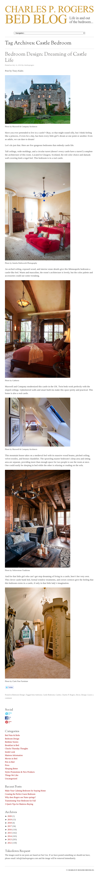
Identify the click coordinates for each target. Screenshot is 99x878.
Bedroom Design (18, 695)
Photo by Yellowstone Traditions (17, 570)
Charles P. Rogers (68, 695)
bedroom (38, 695)
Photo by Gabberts (12, 380)
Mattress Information (14, 755)
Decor (78, 695)
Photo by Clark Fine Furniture (16, 681)
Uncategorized (11, 778)
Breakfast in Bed (12, 745)
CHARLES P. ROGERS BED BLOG (81, 870)
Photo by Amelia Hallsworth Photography (21, 263)
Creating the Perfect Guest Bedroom (20, 794)
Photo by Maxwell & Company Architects (21, 126)
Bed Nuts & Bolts (12, 735)
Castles (58, 695)
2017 (10, 826)
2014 (10, 836)
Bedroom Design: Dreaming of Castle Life (46, 57)
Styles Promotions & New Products (20, 772)
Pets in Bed (9, 762)
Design (83, 695)
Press (7, 765)
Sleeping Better (11, 768)
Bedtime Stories (11, 742)
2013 (10, 839)
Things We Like (11, 775)
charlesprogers (29, 65)
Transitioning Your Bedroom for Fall (20, 801)
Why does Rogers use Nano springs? (20, 797)
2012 (10, 843)
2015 (10, 833)
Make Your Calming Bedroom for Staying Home (25, 791)
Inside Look (10, 752)
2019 (10, 819)
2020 (10, 816)
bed (33, 695)
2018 (10, 823)
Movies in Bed (11, 758)
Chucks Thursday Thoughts (16, 748)
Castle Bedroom (49, 695)
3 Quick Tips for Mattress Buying (19, 804)
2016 (10, 829)
